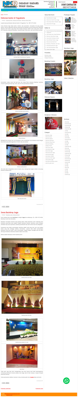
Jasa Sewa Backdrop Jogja (52, 47)
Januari (66, 137)
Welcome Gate (42, 9)
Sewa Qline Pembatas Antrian (52, 38)
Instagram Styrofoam (49, 57)
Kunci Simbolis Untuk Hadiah (73, 26)
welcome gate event (50, 163)
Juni (66, 141)
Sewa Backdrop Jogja (9, 212)
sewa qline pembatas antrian (51, 161)
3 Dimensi (65, 9)
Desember (67, 123)
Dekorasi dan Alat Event (51, 41)
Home (2, 14)
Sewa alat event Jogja (50, 152)
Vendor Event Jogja (50, 49)
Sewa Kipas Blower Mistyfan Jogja (53, 21)
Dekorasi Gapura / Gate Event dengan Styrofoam (73, 34)
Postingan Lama (39, 388)
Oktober (66, 127)
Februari (66, 150)
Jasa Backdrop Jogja (50, 149)
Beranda (4, 9)
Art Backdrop (31, 9)
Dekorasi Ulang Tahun (26, 20)
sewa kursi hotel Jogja (50, 158)
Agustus (66, 162)
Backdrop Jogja (9, 215)
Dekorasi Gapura (49, 138)
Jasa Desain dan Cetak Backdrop (53, 34)
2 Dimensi (58, 9)
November (67, 125)
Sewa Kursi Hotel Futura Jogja (52, 19)
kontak (32, 377)
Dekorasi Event (9, 20)
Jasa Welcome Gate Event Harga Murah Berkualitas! (74, 20)
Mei (65, 171)
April (66, 134)
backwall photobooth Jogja (51, 45)
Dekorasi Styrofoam (17, 20)
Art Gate (50, 9)
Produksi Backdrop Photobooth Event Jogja (73, 40)
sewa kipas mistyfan (50, 156)
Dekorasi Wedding (49, 144)
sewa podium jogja (49, 159)
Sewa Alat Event (48, 56)
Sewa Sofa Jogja (49, 150)
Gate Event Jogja (49, 147)
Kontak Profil (13, 9)
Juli (65, 130)
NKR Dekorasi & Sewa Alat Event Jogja (12, 393)
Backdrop (22, 9)
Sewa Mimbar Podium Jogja (52, 40)
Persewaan (5, 11)
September (67, 128)
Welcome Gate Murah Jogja (52, 36)
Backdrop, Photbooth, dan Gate (53, 43)
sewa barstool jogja (50, 154)
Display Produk (49, 145)
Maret (66, 122)
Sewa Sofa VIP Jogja (50, 23)
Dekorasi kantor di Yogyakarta (13, 18)
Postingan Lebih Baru (6, 388)
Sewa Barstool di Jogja (51, 18)
